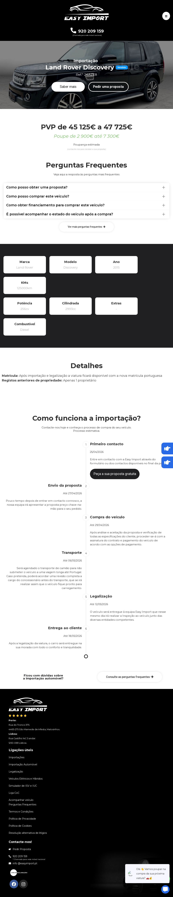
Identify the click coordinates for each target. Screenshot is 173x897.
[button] (68, 87)
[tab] (86, 187)
